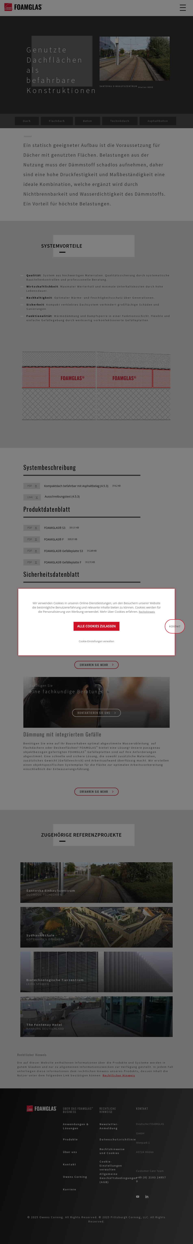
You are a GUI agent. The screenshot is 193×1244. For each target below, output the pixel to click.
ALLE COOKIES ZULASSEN (96, 626)
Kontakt (174, 626)
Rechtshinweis (147, 611)
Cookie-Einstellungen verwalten (96, 641)
